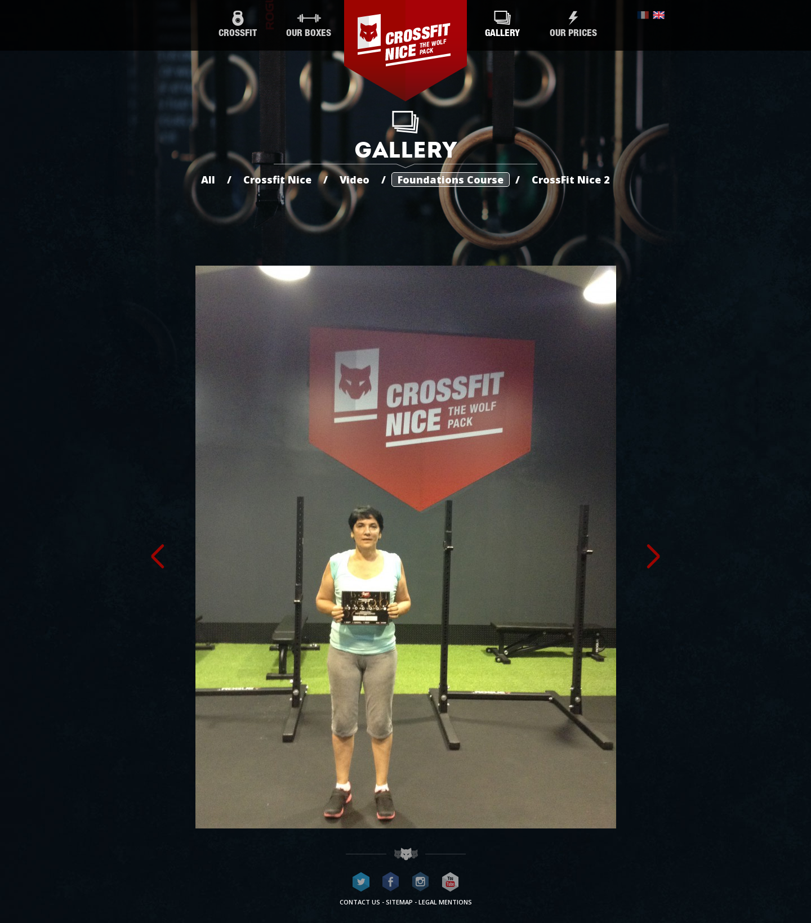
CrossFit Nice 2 (571, 179)
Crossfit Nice (277, 179)
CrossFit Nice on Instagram (420, 882)
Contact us (360, 902)
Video (354, 179)
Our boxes (308, 24)
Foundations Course (450, 179)
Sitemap (399, 902)
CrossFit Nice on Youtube (450, 882)
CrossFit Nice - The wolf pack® (405, 50)
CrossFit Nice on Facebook (390, 882)
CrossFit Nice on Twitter (361, 882)
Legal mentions (445, 902)
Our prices (573, 24)
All (208, 179)
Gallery (502, 24)
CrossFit (238, 24)
